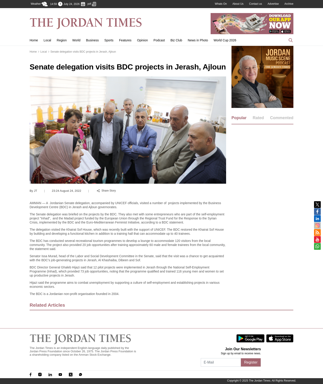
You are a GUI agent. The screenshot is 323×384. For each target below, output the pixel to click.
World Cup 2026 (225, 40)
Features (125, 40)
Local (47, 40)
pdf (91, 4)
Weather (39, 4)
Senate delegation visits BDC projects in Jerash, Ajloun (83, 51)
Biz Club (176, 40)
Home (34, 40)
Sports (108, 40)
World (76, 40)
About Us (237, 3)
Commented (281, 118)
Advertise (273, 3)
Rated (258, 118)
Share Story (106, 190)
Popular (239, 118)
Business (92, 40)
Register (251, 362)
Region (62, 40)
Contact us (255, 3)
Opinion (142, 40)
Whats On (221, 3)
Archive (288, 3)
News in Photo (198, 40)
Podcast (159, 40)
